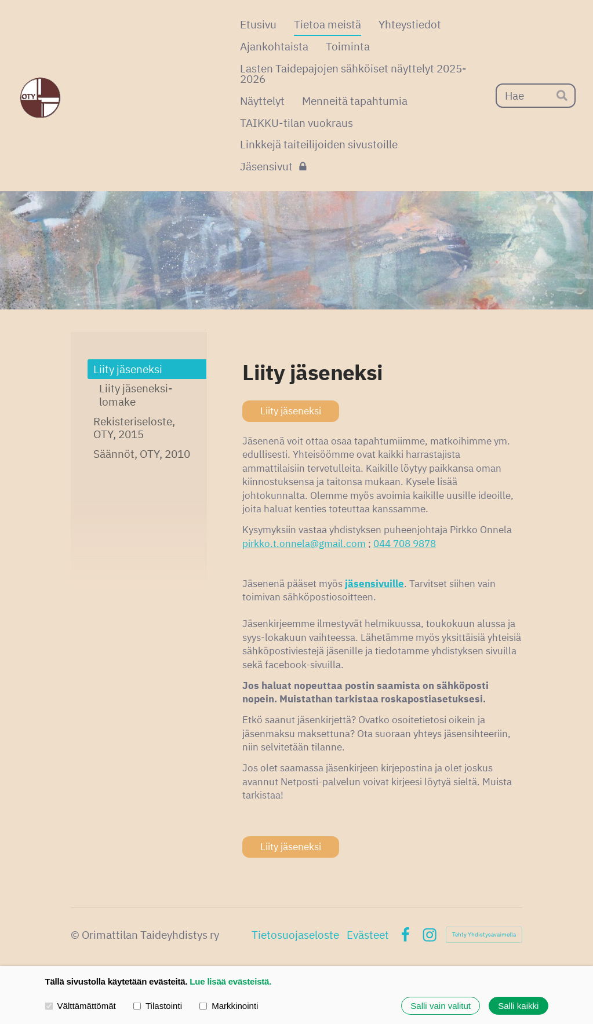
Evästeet (368, 935)
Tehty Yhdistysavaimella (484, 934)
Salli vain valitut (440, 1006)
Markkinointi (228, 1006)
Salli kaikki (518, 1006)
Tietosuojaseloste (295, 935)
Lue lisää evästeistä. (230, 981)
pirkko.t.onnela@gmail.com (304, 543)
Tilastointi (157, 1006)
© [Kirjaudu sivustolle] (76, 935)
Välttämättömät (80, 1006)
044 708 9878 (404, 543)
